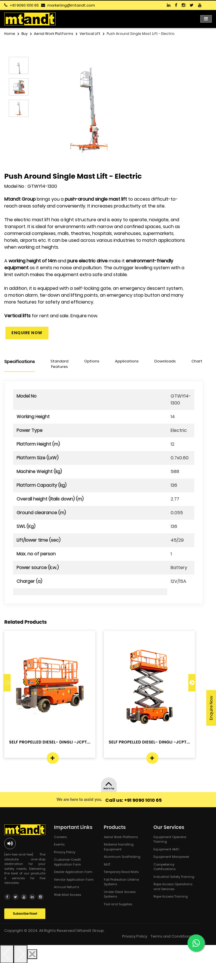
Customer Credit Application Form (67, 862)
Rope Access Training (171, 896)
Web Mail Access (67, 894)
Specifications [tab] (19, 361)
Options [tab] (91, 361)
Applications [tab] (127, 361)
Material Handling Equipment (119, 847)
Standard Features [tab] (59, 364)
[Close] (32, 954)
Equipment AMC (166, 849)
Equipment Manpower (171, 856)
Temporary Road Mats (121, 872)
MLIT (107, 864)
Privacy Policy (64, 852)
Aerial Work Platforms (121, 837)
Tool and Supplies (118, 904)
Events (59, 844)
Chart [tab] (196, 361)
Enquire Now (27, 333)
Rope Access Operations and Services (173, 886)
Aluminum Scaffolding (122, 856)
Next (191, 682)
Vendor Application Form (74, 879)
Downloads (165, 361)
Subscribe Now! (25, 913)
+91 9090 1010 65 (24, 5)
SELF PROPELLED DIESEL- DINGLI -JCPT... (49, 742)
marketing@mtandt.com (71, 5)
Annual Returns (66, 887)
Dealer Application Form (73, 872)
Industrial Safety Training (174, 876)
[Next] (20, 954)
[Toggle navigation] (206, 19)
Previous (7, 682)
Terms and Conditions (171, 936)
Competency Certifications (164, 867)
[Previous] (7, 954)
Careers (60, 837)
